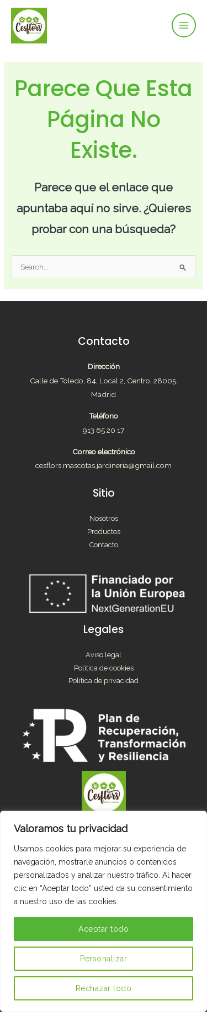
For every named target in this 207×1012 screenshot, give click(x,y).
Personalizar (103, 958)
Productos (103, 531)
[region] (103, 911)
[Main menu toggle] (184, 25)
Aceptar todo (103, 929)
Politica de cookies (104, 668)
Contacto (103, 545)
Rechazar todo (104, 988)
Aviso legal (103, 655)
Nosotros (103, 518)
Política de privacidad (103, 680)
